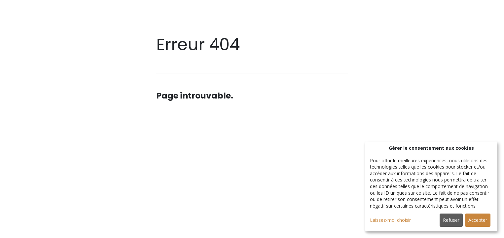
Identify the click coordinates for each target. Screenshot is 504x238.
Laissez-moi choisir (390, 220)
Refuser (451, 220)
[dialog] (431, 186)
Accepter (477, 220)
